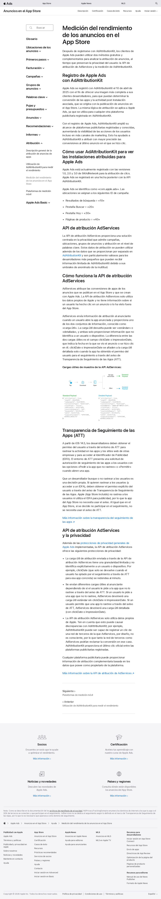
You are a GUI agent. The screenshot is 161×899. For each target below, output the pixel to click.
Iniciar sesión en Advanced (46, 872)
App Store (46, 3)
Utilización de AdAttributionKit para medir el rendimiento (39, 167)
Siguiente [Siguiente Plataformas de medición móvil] (68, 691)
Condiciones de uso (93, 894)
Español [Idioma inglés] (153, 894)
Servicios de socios (42, 856)
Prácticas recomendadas (45, 852)
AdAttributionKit (71, 255)
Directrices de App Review (138, 853)
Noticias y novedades (12, 855)
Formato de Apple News (137, 883)
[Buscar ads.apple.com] (156, 3)
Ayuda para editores (74, 840)
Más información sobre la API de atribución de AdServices (97, 673)
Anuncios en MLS (103, 836)
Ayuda (138, 11)
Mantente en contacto (13, 859)
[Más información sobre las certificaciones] (119, 746)
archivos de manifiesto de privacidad (66, 811)
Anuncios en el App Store (22, 11)
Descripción (83, 11)
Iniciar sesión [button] (151, 11)
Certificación (97, 11)
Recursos (127, 11)
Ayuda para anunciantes (75, 844)
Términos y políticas (12, 840)
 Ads (7, 4)
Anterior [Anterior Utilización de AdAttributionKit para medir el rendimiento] (68, 701)
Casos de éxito (113, 11)
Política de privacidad (72, 894)
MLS (123, 3)
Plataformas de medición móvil (38, 193)
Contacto (38, 868)
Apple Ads (7, 836)
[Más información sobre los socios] (41, 746)
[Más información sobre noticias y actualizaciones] (41, 783)
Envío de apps (133, 849)
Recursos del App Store (137, 845)
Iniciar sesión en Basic (44, 876)
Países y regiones (42, 860)
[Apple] (4, 823)
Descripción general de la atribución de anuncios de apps (39, 153)
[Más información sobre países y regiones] (119, 783)
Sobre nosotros (10, 851)
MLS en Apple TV (103, 840)
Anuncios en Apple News (76, 836)
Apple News (86, 3)
